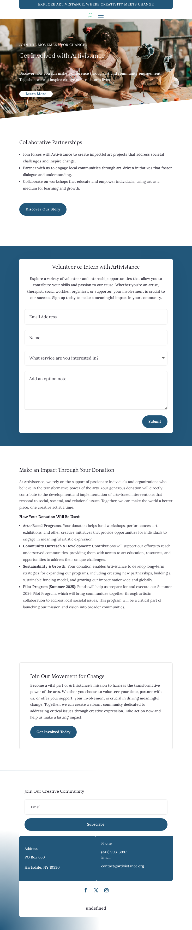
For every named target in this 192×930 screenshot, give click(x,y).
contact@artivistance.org (122, 866)
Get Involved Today (53, 731)
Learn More (36, 93)
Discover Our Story (43, 209)
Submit (154, 421)
